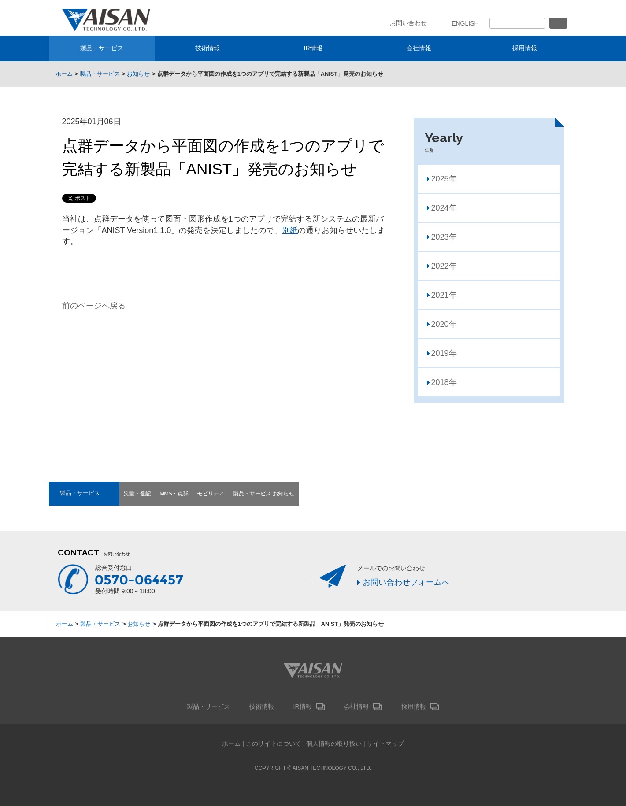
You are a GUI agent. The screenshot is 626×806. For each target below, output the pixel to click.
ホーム (231, 743)
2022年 (444, 266)
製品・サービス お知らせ (263, 493)
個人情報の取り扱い (334, 743)
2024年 (444, 207)
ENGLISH (465, 23)
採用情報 (524, 48)
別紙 (290, 230)
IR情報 (313, 48)
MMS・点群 (173, 493)
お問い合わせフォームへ (406, 582)
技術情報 (207, 48)
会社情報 (419, 48)
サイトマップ (385, 743)
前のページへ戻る (94, 305)
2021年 (444, 295)
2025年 (444, 178)
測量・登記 (137, 493)
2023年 (444, 237)
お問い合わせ (408, 22)
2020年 (444, 324)
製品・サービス (101, 48)
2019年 (444, 353)
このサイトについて (273, 743)
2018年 (444, 382)
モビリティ (210, 493)
